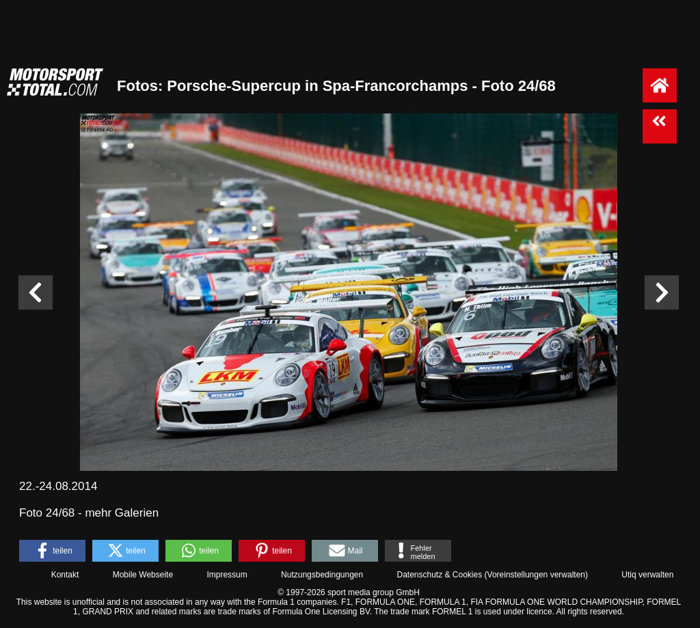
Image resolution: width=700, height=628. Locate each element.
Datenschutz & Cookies (439, 574)
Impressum (226, 574)
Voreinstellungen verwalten (536, 574)
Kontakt (65, 574)
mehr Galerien (122, 512)
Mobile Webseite (143, 574)
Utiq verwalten (647, 574)
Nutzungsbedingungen (322, 574)
